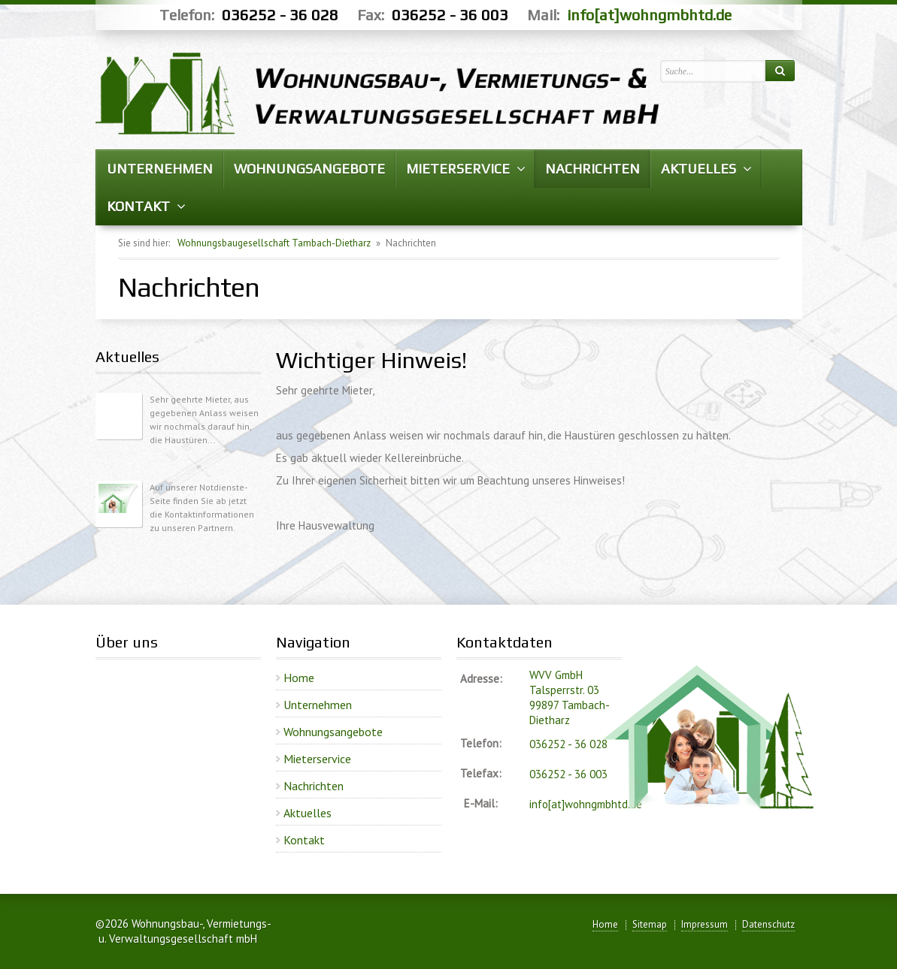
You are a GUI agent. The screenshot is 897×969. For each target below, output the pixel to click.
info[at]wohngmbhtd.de (649, 14)
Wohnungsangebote (333, 731)
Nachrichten (313, 785)
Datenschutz (768, 924)
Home (298, 677)
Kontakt (304, 839)
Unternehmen (317, 704)
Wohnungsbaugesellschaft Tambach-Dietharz (274, 243)
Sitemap (649, 924)
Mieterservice (317, 758)
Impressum (704, 924)
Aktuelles (307, 812)
